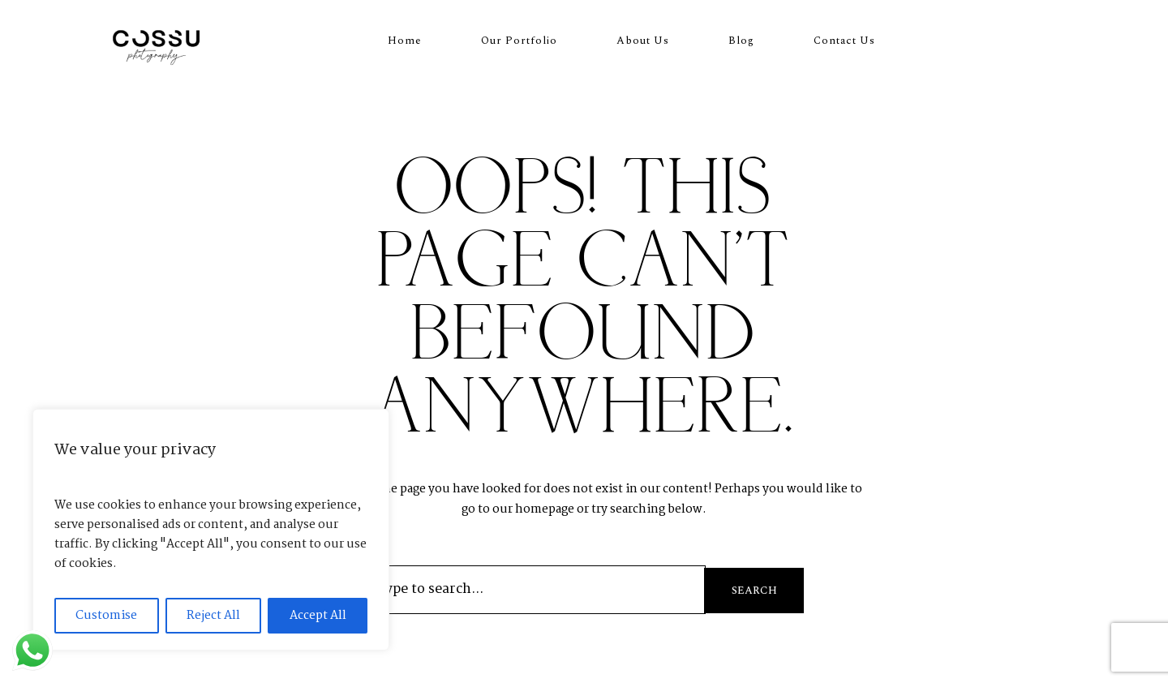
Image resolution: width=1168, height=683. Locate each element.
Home (405, 40)
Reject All (213, 615)
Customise (106, 615)
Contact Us (844, 40)
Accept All (318, 615)
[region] (210, 530)
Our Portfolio (519, 40)
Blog (741, 40)
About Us (642, 40)
